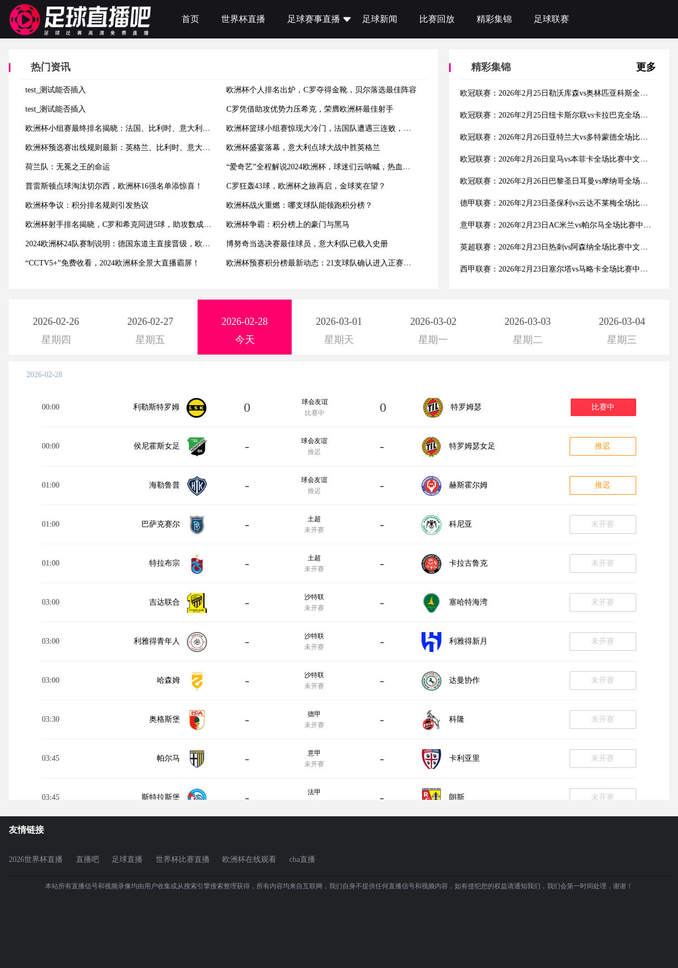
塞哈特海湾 (468, 602)
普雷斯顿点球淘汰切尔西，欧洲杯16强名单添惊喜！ (114, 186)
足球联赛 (551, 19)
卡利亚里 (464, 758)
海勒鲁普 (164, 485)
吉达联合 (164, 602)
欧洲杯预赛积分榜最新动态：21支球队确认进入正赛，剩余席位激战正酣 (349, 263)
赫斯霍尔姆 (468, 485)
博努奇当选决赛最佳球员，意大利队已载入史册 (307, 244)
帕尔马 (168, 758)
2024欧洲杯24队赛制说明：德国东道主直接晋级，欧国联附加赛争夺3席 (146, 244)
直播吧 (87, 859)
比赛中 (603, 407)
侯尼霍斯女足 (157, 446)
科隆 (456, 719)
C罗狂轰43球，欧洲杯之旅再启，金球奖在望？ (305, 186)
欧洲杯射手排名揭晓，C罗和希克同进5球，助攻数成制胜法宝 (129, 224)
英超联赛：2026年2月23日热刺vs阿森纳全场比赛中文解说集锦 (565, 247)
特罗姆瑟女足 (472, 446)
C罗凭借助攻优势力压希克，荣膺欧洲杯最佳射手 (309, 109)
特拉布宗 (164, 563)
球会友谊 (315, 402)
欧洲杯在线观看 (249, 859)
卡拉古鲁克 (468, 563)
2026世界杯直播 (36, 859)
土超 (314, 519)
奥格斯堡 (164, 719)
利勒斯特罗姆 (156, 407)
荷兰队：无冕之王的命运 (67, 167)
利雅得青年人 (157, 641)
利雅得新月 (468, 641)
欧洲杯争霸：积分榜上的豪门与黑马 (287, 224)
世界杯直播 (243, 19)
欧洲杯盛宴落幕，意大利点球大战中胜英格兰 (303, 147)
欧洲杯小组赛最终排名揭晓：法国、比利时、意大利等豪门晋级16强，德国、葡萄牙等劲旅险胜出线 (194, 128)
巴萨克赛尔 (160, 524)
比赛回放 (437, 19)
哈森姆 (168, 680)
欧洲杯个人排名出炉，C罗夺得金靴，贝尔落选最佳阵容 (321, 90)
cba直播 (302, 859)
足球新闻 (379, 19)
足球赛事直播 (313, 19)
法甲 (314, 792)
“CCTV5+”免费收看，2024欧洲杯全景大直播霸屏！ (112, 263)
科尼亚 (460, 524)
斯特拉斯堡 (160, 797)
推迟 (602, 446)
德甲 (314, 714)
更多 (646, 67)
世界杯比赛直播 (183, 859)
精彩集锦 (494, 19)
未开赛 (602, 524)
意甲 (314, 753)
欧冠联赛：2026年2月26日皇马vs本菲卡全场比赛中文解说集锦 (565, 159)
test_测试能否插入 (55, 90)
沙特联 (314, 597)
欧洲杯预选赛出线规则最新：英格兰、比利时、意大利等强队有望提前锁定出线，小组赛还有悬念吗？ (198, 147)
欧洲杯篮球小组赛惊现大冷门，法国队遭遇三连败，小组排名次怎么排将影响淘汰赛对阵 (376, 128)
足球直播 (127, 859)
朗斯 (456, 797)
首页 (190, 19)
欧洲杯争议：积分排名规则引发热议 (87, 205)
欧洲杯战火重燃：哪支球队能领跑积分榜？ (299, 205)
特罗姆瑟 (466, 407)
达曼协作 (464, 680)
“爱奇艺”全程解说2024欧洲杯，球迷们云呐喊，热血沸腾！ (325, 167)
